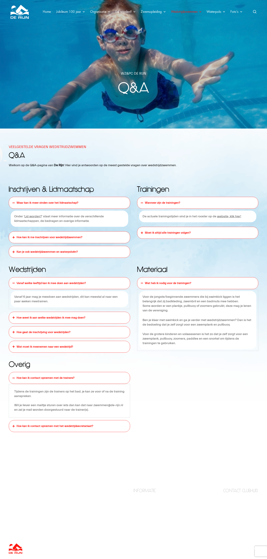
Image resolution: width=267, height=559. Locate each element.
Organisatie (100, 11)
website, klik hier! (229, 216)
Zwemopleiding (153, 11)
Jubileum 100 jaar (70, 11)
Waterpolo (216, 11)
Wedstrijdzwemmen (186, 11)
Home (47, 11)
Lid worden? (125, 11)
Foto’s (236, 11)
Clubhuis (139, 504)
